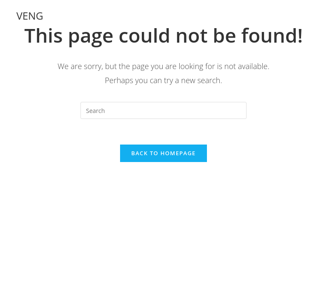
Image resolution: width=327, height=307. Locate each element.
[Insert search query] (163, 110)
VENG (29, 16)
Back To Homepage (163, 153)
